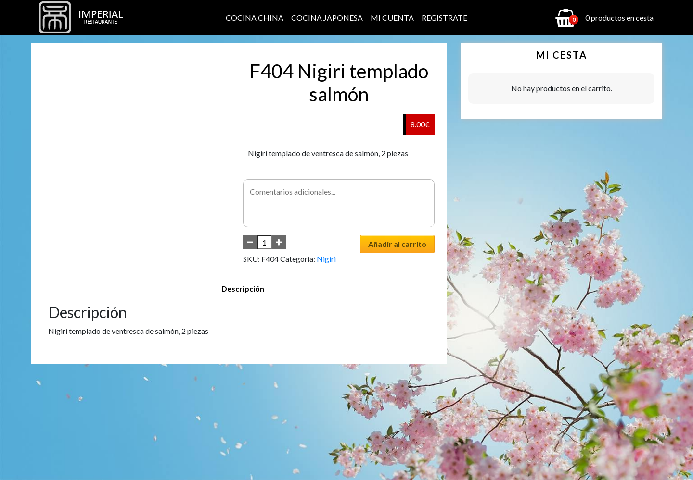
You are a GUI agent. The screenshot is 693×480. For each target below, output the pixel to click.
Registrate (444, 17)
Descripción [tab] (242, 288)
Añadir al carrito (397, 243)
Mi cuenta (392, 17)
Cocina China (254, 17)
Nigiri (326, 258)
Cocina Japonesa (327, 17)
